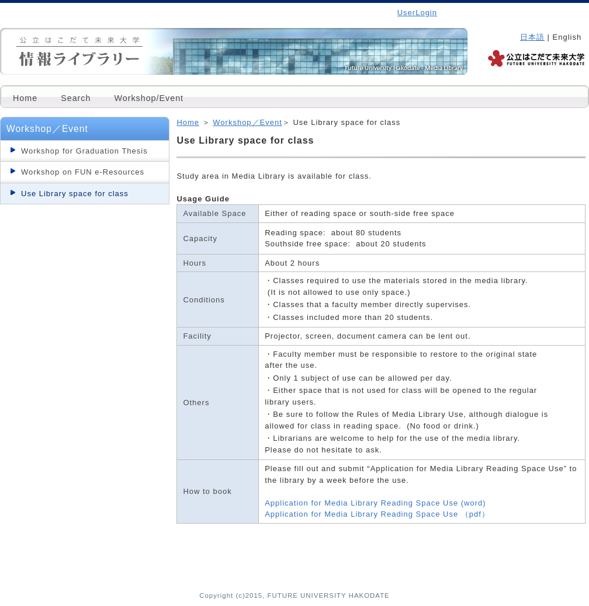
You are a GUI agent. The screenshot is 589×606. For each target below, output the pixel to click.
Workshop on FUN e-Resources (82, 172)
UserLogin (417, 12)
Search (76, 98)
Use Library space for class (75, 193)
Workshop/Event (148, 98)
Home (25, 98)
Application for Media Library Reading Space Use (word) (375, 503)
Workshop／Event (247, 122)
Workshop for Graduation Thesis (84, 151)
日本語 (532, 37)
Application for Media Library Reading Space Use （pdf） (377, 514)
